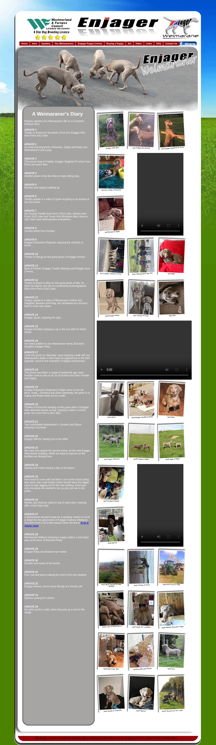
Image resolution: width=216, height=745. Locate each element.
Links (149, 43)
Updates (45, 43)
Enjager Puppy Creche (90, 43)
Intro (34, 43)
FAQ (158, 43)
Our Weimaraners (64, 43)
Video (139, 43)
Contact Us (171, 43)
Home (24, 43)
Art (129, 43)
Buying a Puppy (115, 43)
